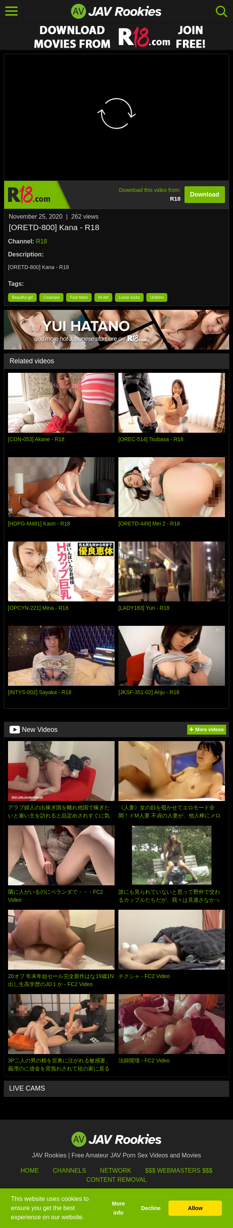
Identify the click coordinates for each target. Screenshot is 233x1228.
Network (115, 1170)
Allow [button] (195, 1208)
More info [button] (118, 1208)
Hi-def (103, 297)
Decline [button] (150, 1208)
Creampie (51, 297)
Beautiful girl (22, 297)
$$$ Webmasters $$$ (178, 1170)
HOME (30, 1170)
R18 (41, 241)
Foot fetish (79, 297)
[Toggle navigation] (11, 11)
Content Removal (116, 1179)
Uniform (156, 297)
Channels (69, 1170)
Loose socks (129, 297)
